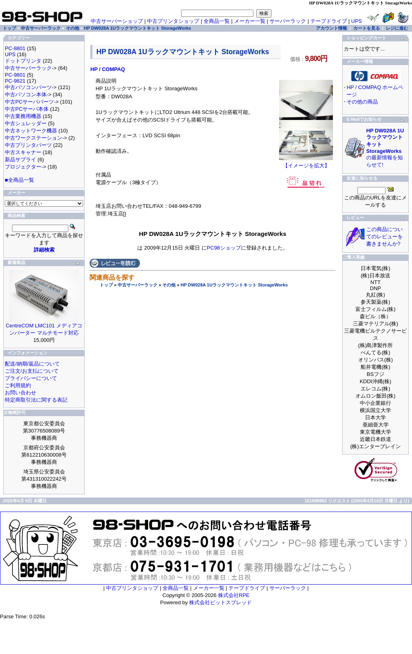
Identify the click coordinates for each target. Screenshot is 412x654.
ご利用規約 (18, 385)
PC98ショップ (224, 248)
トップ (106, 284)
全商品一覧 (217, 21)
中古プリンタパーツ (28, 145)
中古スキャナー (23, 152)
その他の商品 (362, 102)
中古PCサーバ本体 (27, 109)
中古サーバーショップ (117, 21)
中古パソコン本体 (26, 94)
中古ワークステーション (33, 138)
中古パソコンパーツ (28, 87)
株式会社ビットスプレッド (220, 602)
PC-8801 (15, 48)
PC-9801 (15, 75)
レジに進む (397, 28)
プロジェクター (23, 167)
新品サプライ (20, 159)
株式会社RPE (234, 595)
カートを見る (366, 28)
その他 (168, 284)
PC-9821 (15, 81)
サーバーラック (287, 21)
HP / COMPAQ (107, 69)
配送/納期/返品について (32, 364)
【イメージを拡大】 (306, 163)
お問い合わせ (20, 393)
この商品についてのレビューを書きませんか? (384, 236)
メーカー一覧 (249, 21)
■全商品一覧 (19, 180)
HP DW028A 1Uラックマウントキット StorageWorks (234, 284)
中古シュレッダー (26, 123)
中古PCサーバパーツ (29, 102)
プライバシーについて (31, 378)
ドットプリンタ (23, 61)
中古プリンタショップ (173, 21)
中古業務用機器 (23, 116)
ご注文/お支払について (32, 371)
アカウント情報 (331, 28)
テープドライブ (328, 21)
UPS (356, 21)
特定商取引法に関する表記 (36, 400)
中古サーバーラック (137, 284)
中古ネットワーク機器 (31, 131)
